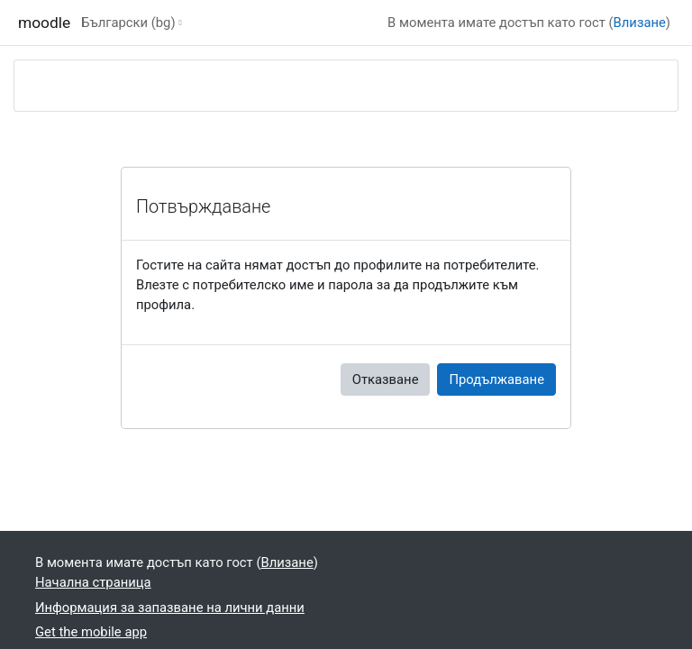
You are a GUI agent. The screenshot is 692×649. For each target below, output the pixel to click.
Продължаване (496, 379)
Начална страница (93, 582)
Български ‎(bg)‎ (128, 22)
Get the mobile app (91, 632)
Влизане (640, 22)
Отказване (385, 379)
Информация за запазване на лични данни (170, 607)
